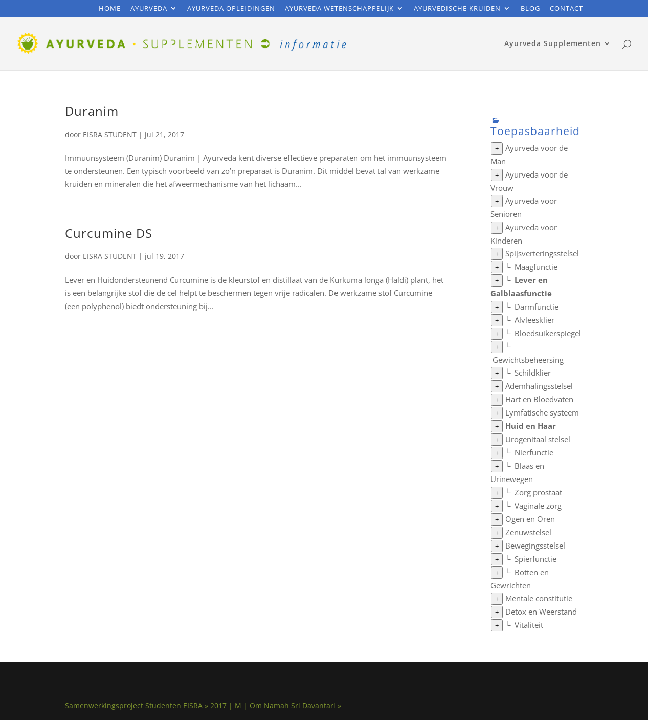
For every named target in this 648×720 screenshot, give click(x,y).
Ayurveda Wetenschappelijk (339, 9)
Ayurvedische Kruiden (457, 9)
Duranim (92, 110)
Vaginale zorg (538, 505)
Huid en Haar (530, 426)
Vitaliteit (529, 625)
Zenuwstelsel (528, 532)
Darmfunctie (536, 306)
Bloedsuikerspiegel (548, 333)
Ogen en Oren (530, 519)
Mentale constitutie (538, 598)
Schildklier (533, 372)
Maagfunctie (536, 266)
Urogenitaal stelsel (537, 439)
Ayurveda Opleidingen (231, 9)
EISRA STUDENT (110, 134)
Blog (530, 9)
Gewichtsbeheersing (528, 360)
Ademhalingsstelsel (539, 386)
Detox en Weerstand (541, 611)
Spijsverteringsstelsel (542, 253)
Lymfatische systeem (542, 412)
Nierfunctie (534, 452)
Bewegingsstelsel (535, 545)
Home (110, 9)
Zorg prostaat (538, 492)
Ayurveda (148, 9)
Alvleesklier (534, 320)
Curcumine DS (108, 233)
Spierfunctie (535, 559)
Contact (566, 9)
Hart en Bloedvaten (539, 399)
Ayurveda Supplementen (552, 44)
